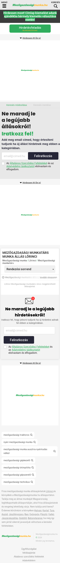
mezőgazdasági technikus (17, 482)
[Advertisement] (30, 70)
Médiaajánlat (29, 552)
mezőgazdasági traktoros (16, 435)
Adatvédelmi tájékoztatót (20, 166)
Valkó (51, 514)
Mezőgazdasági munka (14, 260)
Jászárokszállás (10, 518)
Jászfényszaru (16, 514)
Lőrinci (33, 260)
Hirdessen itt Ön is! (32, 38)
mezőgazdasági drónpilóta (17, 467)
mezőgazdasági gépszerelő (17, 474)
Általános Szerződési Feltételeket (28, 163)
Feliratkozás (43, 156)
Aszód (5, 514)
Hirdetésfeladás (30, 28)
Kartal (46, 510)
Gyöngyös (34, 514)
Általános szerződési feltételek (29, 556)
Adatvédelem (29, 560)
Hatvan (38, 510)
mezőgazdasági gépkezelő (17, 460)
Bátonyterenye (35, 518)
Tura (52, 510)
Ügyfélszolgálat (28, 549)
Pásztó (43, 514)
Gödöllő (23, 518)
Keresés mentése (42, 105)
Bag (26, 514)
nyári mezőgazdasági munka (18, 442)
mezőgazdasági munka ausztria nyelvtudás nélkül (25, 451)
